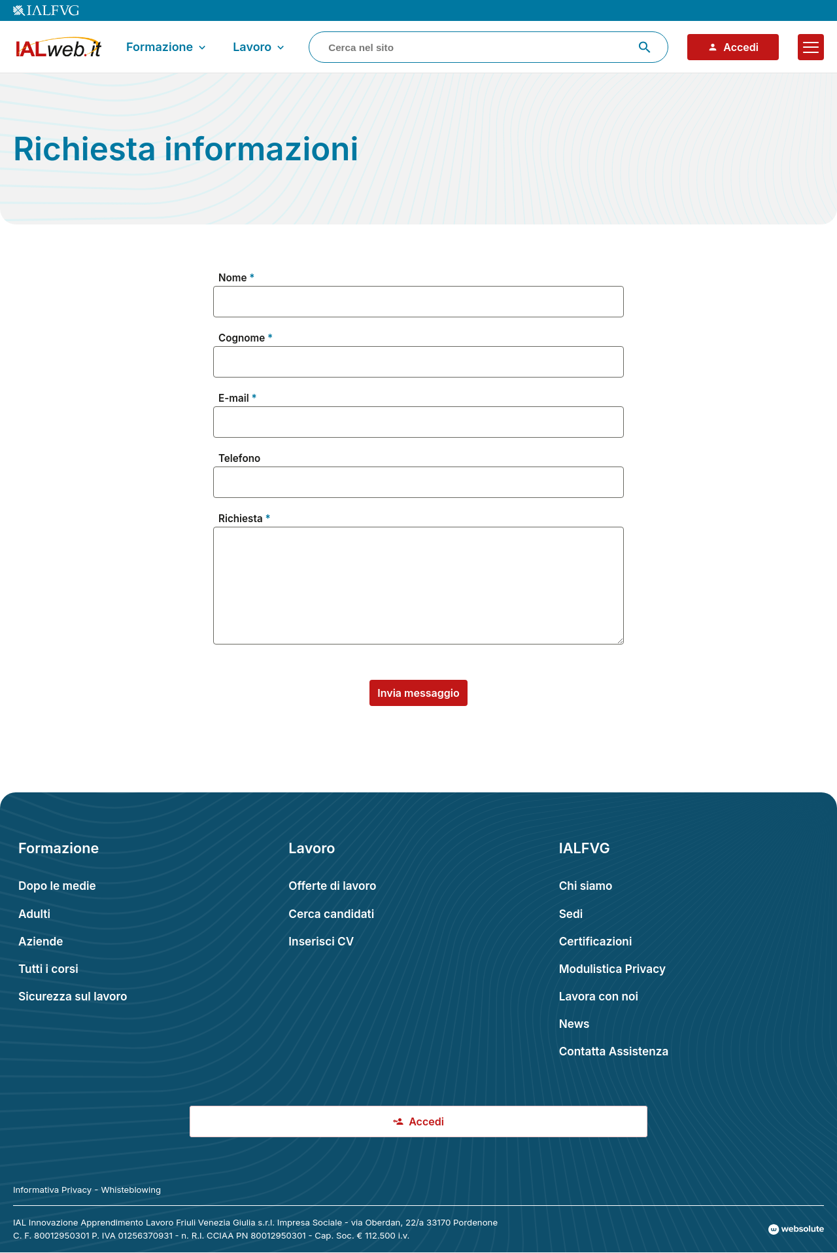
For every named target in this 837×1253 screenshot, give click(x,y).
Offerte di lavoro (332, 885)
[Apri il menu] (811, 47)
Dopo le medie (57, 885)
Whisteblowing (131, 1189)
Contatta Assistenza (614, 1051)
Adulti (34, 914)
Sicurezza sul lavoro (73, 996)
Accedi (733, 47)
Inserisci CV (321, 941)
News (574, 1024)
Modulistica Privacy (612, 969)
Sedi (571, 914)
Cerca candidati (331, 914)
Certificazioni (595, 941)
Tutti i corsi (48, 969)
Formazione (167, 47)
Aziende (40, 941)
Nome (232, 278)
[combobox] (488, 47)
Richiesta (240, 519)
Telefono (239, 458)
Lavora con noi (598, 996)
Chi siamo (586, 885)
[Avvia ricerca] (645, 47)
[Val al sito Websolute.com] (796, 1229)
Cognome (241, 338)
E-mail (233, 398)
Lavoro (260, 47)
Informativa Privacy (52, 1189)
